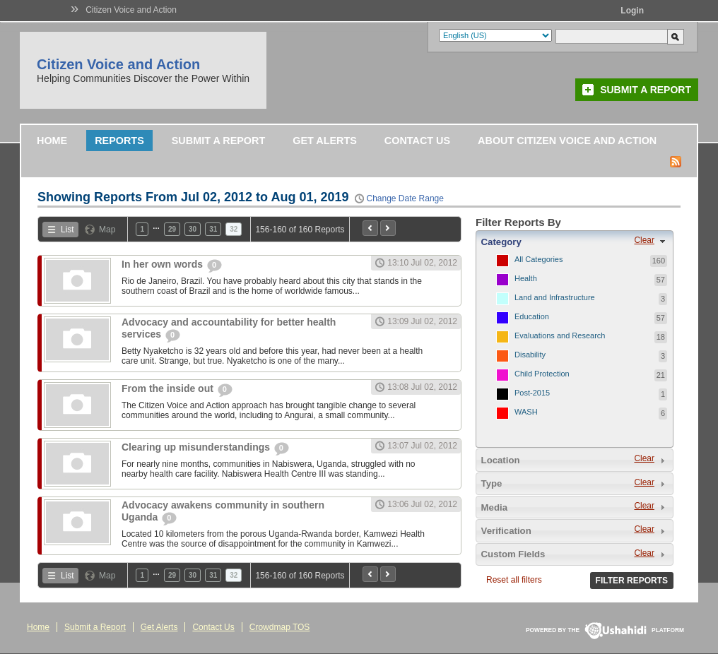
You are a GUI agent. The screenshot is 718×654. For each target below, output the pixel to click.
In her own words (164, 264)
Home (52, 140)
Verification (506, 530)
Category (501, 242)
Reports (119, 140)
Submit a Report (645, 89)
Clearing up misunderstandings (197, 447)
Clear (644, 240)
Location (500, 460)
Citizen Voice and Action (131, 10)
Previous (370, 228)
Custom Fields (513, 554)
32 (233, 229)
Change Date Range (405, 198)
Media (494, 507)
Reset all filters (514, 580)
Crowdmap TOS (279, 627)
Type (491, 483)
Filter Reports (632, 580)
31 (213, 229)
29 (172, 229)
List (67, 229)
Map (107, 229)
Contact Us (417, 140)
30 (192, 229)
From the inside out (169, 388)
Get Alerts (325, 140)
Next (388, 228)
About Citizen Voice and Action (567, 140)
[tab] (574, 241)
